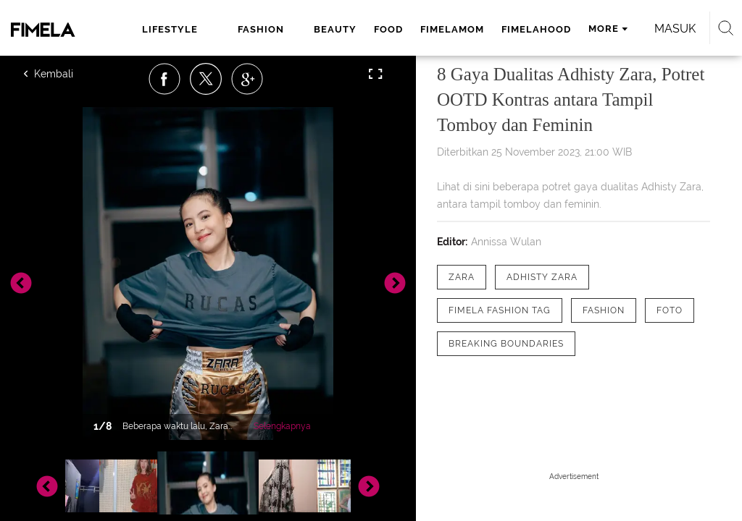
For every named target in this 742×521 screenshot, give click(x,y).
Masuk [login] (675, 28)
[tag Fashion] (603, 310)
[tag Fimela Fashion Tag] (500, 310)
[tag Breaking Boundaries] (506, 343)
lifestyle (170, 29)
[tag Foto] (669, 310)
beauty (335, 29)
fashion (261, 29)
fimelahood (536, 29)
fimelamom (452, 29)
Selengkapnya (282, 426)
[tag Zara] (461, 277)
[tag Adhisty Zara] (542, 277)
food (388, 29)
